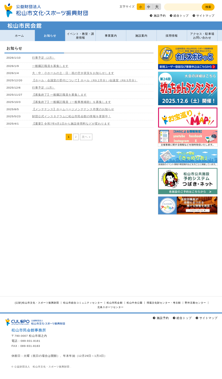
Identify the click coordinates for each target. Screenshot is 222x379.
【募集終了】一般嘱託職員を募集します (59, 94)
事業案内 (111, 35)
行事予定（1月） (43, 87)
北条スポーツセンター (110, 307)
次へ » (86, 136)
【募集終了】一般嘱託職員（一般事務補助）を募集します (71, 102)
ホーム (19, 35)
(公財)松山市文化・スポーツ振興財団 (37, 302)
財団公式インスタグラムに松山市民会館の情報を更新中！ (71, 116)
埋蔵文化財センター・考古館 (164, 302)
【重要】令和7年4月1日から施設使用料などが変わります (71, 123)
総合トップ (181, 15)
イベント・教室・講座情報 (80, 35)
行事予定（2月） (43, 57)
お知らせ (50, 35)
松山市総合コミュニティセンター (83, 302)
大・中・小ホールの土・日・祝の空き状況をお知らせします (73, 73)
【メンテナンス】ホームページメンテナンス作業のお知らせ (73, 109)
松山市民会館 (114, 302)
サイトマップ (205, 15)
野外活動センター (195, 302)
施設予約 (160, 15)
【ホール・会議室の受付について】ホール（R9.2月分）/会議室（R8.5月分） (85, 80)
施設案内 (141, 35)
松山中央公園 (134, 302)
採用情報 (172, 35)
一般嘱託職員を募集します (50, 66)
